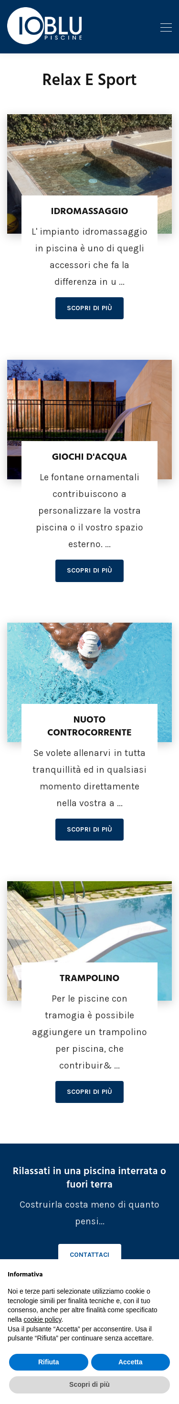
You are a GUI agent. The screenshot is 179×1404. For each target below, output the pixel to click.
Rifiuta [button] (48, 1362)
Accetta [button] (130, 1362)
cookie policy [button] (42, 1319)
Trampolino (89, 978)
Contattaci (90, 1255)
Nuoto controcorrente (89, 727)
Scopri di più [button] (89, 1384)
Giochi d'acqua (89, 457)
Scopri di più (90, 308)
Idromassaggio (89, 211)
